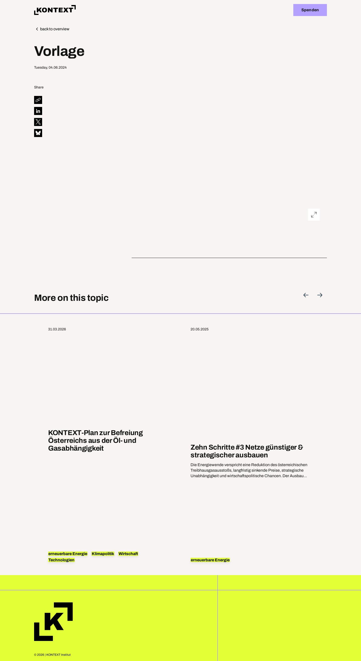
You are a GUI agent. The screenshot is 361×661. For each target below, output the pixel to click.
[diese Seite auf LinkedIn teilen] (38, 111)
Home (53, 621)
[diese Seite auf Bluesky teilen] (38, 133)
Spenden (310, 10)
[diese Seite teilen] (38, 100)
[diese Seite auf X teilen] (38, 122)
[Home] (55, 10)
